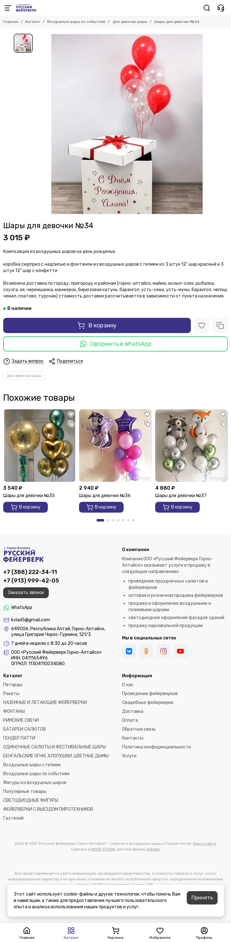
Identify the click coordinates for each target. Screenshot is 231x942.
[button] (100, 520)
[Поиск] (207, 8)
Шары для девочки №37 (180, 495)
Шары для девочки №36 (105, 495)
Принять (202, 898)
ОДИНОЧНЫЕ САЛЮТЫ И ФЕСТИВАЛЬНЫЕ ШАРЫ (54, 747)
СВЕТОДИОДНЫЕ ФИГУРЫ (30, 800)
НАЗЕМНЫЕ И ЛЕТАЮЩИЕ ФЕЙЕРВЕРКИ (45, 702)
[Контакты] (221, 8)
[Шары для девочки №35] (39, 445)
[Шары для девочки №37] (191, 445)
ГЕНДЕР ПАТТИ (19, 738)
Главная (10, 21)
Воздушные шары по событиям (76, 21)
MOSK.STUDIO (103, 849)
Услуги (129, 756)
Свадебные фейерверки (147, 702)
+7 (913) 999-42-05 (31, 580)
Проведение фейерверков (150, 693)
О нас (128, 684)
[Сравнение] (220, 325)
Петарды (13, 684)
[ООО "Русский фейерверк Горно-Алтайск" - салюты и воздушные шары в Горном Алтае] (26, 8)
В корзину (97, 325)
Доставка (132, 711)
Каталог (32, 21)
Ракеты (11, 693)
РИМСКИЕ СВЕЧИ (21, 720)
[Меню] (8, 8)
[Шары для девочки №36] (115, 445)
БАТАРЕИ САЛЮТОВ (24, 729)
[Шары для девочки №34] (127, 124)
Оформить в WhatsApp (115, 344)
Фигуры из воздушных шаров (34, 782)
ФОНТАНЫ (14, 711)
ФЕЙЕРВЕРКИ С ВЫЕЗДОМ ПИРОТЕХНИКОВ (48, 809)
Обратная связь (139, 729)
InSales (153, 849)
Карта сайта (204, 843)
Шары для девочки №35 (29, 495)
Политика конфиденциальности (156, 747)
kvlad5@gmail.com (30, 620)
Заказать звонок (26, 592)
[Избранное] (201, 325)
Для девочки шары (129, 21)
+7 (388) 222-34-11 (30, 572)
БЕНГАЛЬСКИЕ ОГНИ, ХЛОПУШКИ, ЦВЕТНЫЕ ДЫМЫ (56, 756)
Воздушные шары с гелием (32, 765)
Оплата (130, 720)
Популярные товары (25, 791)
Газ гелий (13, 818)
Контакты (132, 738)
